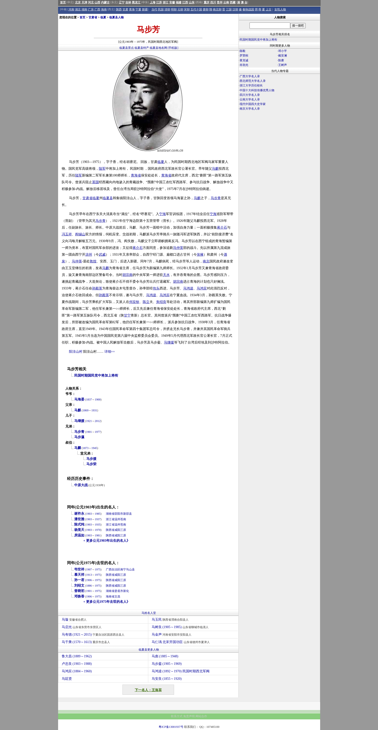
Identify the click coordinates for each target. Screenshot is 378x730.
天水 (166, 275)
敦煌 (93, 261)
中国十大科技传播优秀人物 (257, 90)
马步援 (91, 459)
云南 (226, 2)
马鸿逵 (188, 288)
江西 (185, 2)
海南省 (110, 596)
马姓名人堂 (149, 613)
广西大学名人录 (250, 76)
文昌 (117, 596)
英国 (95, 182)
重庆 (206, 2)
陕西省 (110, 530)
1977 (98, 432)
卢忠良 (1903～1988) (77, 664)
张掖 (200, 254)
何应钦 (134, 302)
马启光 (82, 627)
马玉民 (171, 619)
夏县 (109, 198)
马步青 (216, 198)
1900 (98, 399)
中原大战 (81, 485)
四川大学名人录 (250, 95)
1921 (89, 421)
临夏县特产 (142, 47)
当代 (154, 9)
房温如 (79, 535)
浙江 (166, 2)
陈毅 (242, 51)
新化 (126, 591)
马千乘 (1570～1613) (86, 642)
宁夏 (138, 9)
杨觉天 (79, 530)
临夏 (103, 17)
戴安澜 (282, 55)
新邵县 (127, 513)
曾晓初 (79, 591)
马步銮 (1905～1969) (167, 664)
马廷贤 (67, 679)
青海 (132, 9)
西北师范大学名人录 (253, 81)
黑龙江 (136, 2)
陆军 (102, 168)
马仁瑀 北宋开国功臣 (181, 642)
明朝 (174, 9)
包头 (156, 288)
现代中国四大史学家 (253, 104)
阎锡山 (80, 234)
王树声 (282, 65)
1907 (89, 569)
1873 (85, 448)
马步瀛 (79, 437)
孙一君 (79, 580)
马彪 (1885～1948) (165, 656)
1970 (98, 530)
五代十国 (196, 9)
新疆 (145, 9)
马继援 (169, 342)
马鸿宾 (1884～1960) (77, 671)
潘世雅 (79, 519)
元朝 (180, 9)
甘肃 (125, 9)
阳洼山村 (75, 351)
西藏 (233, 2)
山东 (192, 2)
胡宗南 (127, 275)
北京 (78, 2)
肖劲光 (244, 65)
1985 (98, 513)
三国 (229, 9)
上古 (268, 9)
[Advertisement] (279, 153)
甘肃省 (92, 17)
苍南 (123, 519)
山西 (97, 2)
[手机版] (173, 47)
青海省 (136, 175)
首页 (63, 2)
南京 (206, 261)
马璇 (75, 619)
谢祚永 (79, 513)
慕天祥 (79, 574)
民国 (161, 9)
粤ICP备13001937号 (171, 727)
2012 (98, 421)
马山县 (130, 569)
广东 (91, 9)
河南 (71, 9)
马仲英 (178, 248)
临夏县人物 (116, 17)
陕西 (119, 9)
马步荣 (91, 464)
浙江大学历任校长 (251, 85)
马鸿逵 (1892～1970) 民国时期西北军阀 (180, 671)
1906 (89, 580)
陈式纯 (79, 524)
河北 (91, 2)
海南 (104, 9)
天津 (84, 2)
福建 (179, 2)
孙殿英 (97, 288)
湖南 (84, 9)
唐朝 (206, 9)
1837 (89, 399)
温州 (117, 519)
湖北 (78, 9)
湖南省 (110, 513)
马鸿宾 (202, 288)
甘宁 (127, 315)
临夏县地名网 (158, 47)
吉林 (128, 2)
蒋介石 (222, 227)
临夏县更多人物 (149, 649)
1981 (98, 535)
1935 (98, 524)
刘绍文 (79, 585)
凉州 (88, 254)
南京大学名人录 (250, 108)
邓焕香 (79, 596)
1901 (89, 432)
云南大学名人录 (250, 99)
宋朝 (187, 9)
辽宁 (122, 2)
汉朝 (235, 9)
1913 (89, 574)
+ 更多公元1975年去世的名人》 (106, 602)
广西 (97, 9)
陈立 (146, 302)
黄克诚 (244, 60)
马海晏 (79, 399)
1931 (94, 410)
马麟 (105, 268)
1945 (94, 448)
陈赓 (281, 60)
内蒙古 (105, 2)
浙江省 (110, 519)
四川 (213, 2)
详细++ (109, 351)
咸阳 (117, 530)
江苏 (159, 2)
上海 (152, 2)
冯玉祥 (67, 234)
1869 (85, 410)
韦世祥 (79, 569)
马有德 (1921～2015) (94, 634)
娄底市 (119, 591)
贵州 (220, 2)
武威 (102, 254)
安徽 (172, 2)
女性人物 (280, 9)
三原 (123, 530)
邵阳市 (119, 513)
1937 (98, 519)
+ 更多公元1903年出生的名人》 (106, 540)
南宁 (123, 569)
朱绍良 (161, 302)
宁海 (162, 214)
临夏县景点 (126, 47)
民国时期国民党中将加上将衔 (96, 375)
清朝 (167, 9)
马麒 (215, 168)
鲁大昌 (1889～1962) (77, 656)
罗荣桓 (244, 55)
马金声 (172, 634)
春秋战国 (248, 9)
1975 (98, 569)
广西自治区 (113, 569)
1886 (89, 585)
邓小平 (282, 51)
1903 (89, 513)
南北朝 (217, 9)
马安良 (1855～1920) (167, 679)
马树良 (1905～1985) (181, 627)
